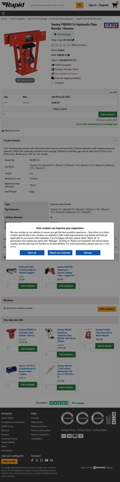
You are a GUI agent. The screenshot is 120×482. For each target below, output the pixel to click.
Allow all (32, 253)
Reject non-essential (60, 253)
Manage (88, 253)
